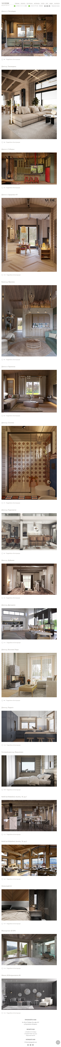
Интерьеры (37, 3)
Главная (17, 3)
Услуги (42, 3)
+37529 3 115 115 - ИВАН (20, 6)
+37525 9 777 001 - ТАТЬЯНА (35, 6)
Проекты (23, 3)
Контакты (56, 3)
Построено (30, 3)
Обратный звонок (55, 6)
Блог (47, 3)
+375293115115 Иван (30, 1032)
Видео (51, 3)
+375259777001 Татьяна (30, 1033)
